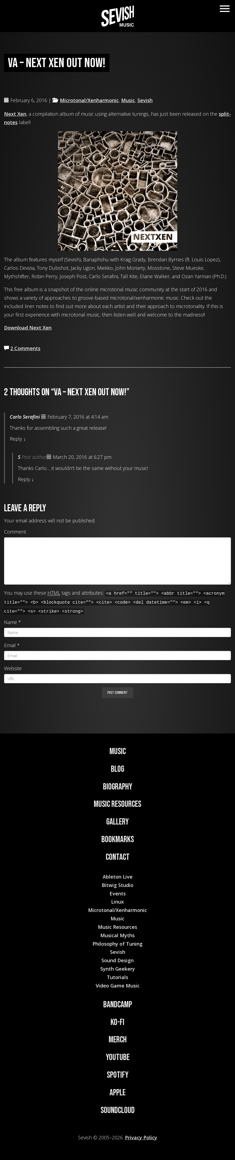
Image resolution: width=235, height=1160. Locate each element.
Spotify (117, 1075)
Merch (118, 1039)
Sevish (145, 100)
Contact (118, 857)
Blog (117, 769)
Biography (117, 787)
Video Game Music (118, 985)
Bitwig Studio (117, 885)
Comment (15, 531)
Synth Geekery (117, 968)
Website (13, 668)
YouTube (118, 1057)
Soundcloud (118, 1110)
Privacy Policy (141, 1137)
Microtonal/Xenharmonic (89, 100)
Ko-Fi (117, 1022)
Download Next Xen (27, 327)
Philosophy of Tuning (117, 943)
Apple (117, 1092)
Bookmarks (117, 839)
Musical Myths (117, 935)
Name (10, 622)
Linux (117, 901)
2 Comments (25, 348)
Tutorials (117, 977)
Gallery (117, 822)
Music (128, 100)
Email (10, 645)
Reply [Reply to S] (24, 479)
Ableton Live (118, 876)
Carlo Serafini (25, 416)
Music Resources (117, 804)
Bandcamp (117, 1004)
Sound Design (117, 960)
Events (118, 893)
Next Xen (15, 114)
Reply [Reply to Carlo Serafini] (16, 438)
